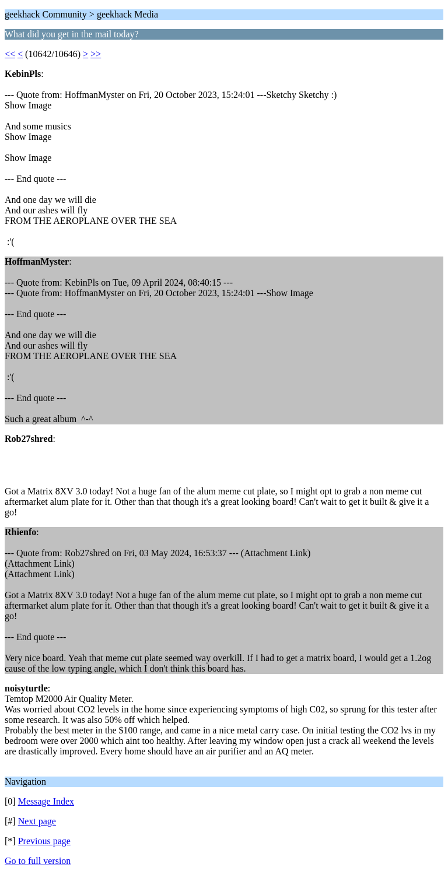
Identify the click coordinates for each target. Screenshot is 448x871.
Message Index (46, 801)
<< (10, 54)
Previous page (44, 841)
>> (95, 54)
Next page (37, 821)
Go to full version (38, 861)
